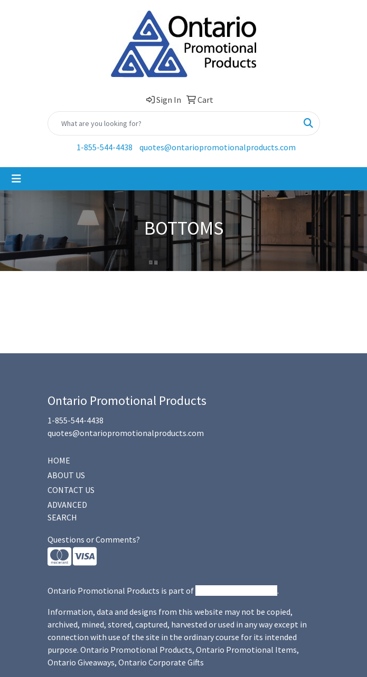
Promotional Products (236, 590)
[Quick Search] (173, 123)
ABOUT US (66, 475)
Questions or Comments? (94, 539)
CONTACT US (71, 490)
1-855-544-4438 (105, 147)
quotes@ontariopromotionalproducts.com (217, 147)
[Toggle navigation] (16, 178)
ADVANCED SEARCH (67, 511)
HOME (59, 460)
